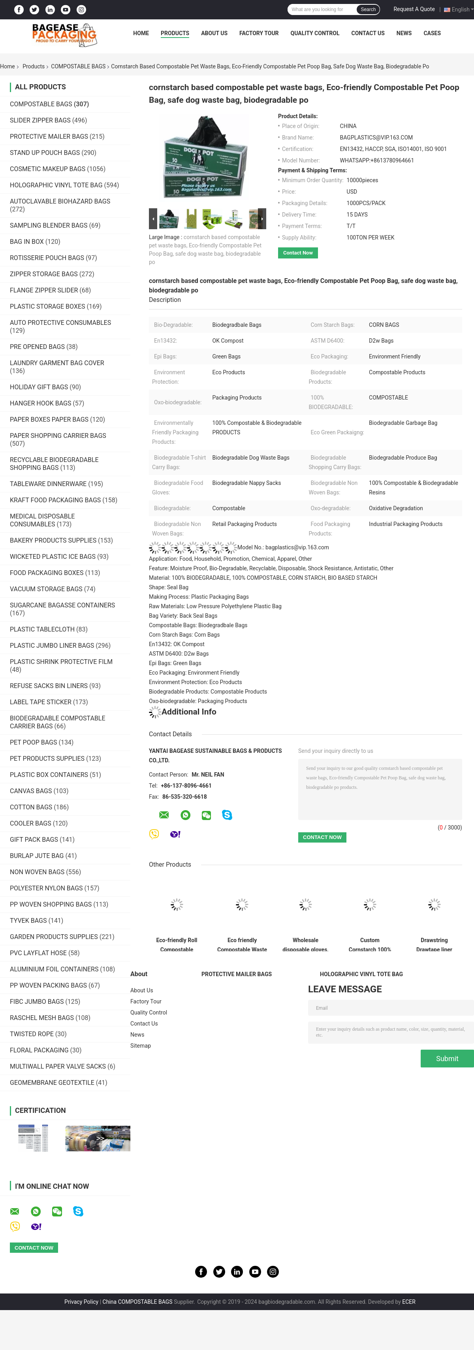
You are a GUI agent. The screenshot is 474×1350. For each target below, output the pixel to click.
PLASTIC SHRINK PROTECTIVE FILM (61, 662)
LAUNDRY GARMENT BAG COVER (57, 363)
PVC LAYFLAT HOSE (38, 953)
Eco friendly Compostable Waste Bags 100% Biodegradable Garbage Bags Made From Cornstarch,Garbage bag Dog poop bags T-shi (242, 944)
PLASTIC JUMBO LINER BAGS (52, 645)
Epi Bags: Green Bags (175, 663)
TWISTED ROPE (32, 1034)
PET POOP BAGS (33, 742)
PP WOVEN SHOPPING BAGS (51, 904)
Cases (432, 33)
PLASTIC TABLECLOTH (42, 629)
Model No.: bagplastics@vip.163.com (239, 547)
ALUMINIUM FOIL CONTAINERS (54, 969)
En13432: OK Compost (177, 644)
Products (175, 33)
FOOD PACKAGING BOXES (46, 573)
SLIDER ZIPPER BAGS (40, 120)
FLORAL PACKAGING (39, 1050)
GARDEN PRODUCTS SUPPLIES (54, 937)
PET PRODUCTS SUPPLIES (47, 758)
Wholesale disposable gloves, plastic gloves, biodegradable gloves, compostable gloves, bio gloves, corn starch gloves (305, 944)
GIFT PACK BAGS (34, 839)
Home (141, 33)
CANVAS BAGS (31, 791)
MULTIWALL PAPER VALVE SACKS (58, 1066)
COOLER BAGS (30, 823)
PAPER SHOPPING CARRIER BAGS (58, 435)
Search (368, 9)
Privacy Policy (81, 1302)
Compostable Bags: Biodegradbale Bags (198, 625)
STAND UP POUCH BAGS (45, 152)
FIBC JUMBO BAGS (37, 1001)
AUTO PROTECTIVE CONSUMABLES (60, 322)
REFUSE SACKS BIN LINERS (49, 686)
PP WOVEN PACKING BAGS (48, 985)
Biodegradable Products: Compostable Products (208, 691)
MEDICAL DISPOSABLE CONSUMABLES (42, 520)
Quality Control (315, 33)
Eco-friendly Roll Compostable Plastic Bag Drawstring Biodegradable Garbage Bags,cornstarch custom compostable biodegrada (176, 944)
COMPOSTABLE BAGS (78, 66)
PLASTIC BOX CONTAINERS (49, 775)
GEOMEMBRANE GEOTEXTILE (52, 1082)
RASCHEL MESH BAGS (42, 1018)
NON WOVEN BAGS (37, 872)
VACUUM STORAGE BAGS (46, 589)
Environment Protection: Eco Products (195, 682)
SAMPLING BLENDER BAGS (48, 225)
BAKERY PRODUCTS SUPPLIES (53, 540)
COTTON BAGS (31, 807)
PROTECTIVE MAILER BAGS (49, 136)
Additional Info (182, 711)
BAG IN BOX (27, 241)
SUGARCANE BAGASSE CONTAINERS (62, 605)
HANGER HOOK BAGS (40, 403)
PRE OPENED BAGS (37, 347)
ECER (409, 1302)
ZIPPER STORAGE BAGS (44, 274)
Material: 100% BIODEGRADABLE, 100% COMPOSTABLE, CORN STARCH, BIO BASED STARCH (263, 578)
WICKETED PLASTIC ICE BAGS (53, 556)
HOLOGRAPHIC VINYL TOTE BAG (56, 185)
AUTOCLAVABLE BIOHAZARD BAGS (60, 201)
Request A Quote (413, 9)
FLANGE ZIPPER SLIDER (44, 290)
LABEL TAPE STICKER (40, 702)
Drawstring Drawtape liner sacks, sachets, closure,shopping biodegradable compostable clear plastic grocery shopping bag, (434, 944)
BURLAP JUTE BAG (37, 856)
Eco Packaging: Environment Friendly (194, 672)
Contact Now (298, 253)
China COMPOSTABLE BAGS (138, 1302)
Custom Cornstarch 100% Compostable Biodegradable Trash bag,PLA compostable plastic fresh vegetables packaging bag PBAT (370, 944)
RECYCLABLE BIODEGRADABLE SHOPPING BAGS (54, 463)
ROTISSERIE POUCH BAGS (47, 258)
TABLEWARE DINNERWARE (48, 484)
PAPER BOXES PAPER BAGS (49, 419)
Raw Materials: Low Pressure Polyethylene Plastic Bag (215, 606)
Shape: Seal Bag (168, 587)
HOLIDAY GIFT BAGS (39, 387)
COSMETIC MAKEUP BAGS (47, 169)
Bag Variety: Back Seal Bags (183, 616)
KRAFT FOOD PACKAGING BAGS (55, 500)
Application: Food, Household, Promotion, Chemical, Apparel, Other (230, 559)
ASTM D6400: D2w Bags (179, 653)
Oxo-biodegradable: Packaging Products (198, 701)
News (404, 33)
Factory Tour (259, 33)
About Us (214, 33)
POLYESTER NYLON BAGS (46, 888)
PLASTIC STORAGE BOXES (47, 306)
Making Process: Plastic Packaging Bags (199, 597)
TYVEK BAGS (28, 920)
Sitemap (140, 1046)
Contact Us (367, 33)
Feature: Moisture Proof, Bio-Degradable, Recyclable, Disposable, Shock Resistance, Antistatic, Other (271, 568)
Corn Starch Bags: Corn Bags (184, 635)
